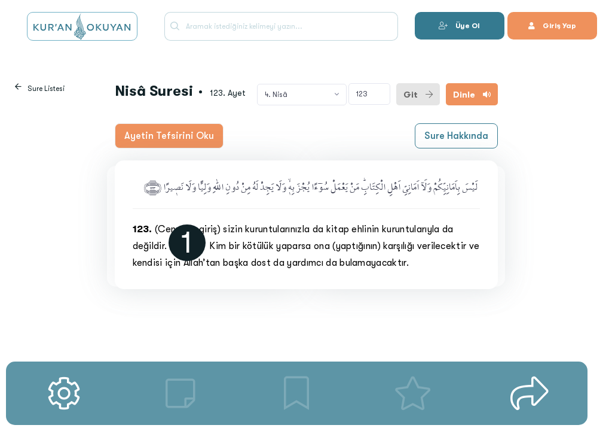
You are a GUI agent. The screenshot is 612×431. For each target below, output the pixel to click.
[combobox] (302, 94)
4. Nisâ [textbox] (276, 94)
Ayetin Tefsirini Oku (169, 135)
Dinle (472, 94)
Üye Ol (459, 26)
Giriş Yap (552, 26)
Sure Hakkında (456, 135)
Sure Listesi (46, 88)
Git (418, 94)
